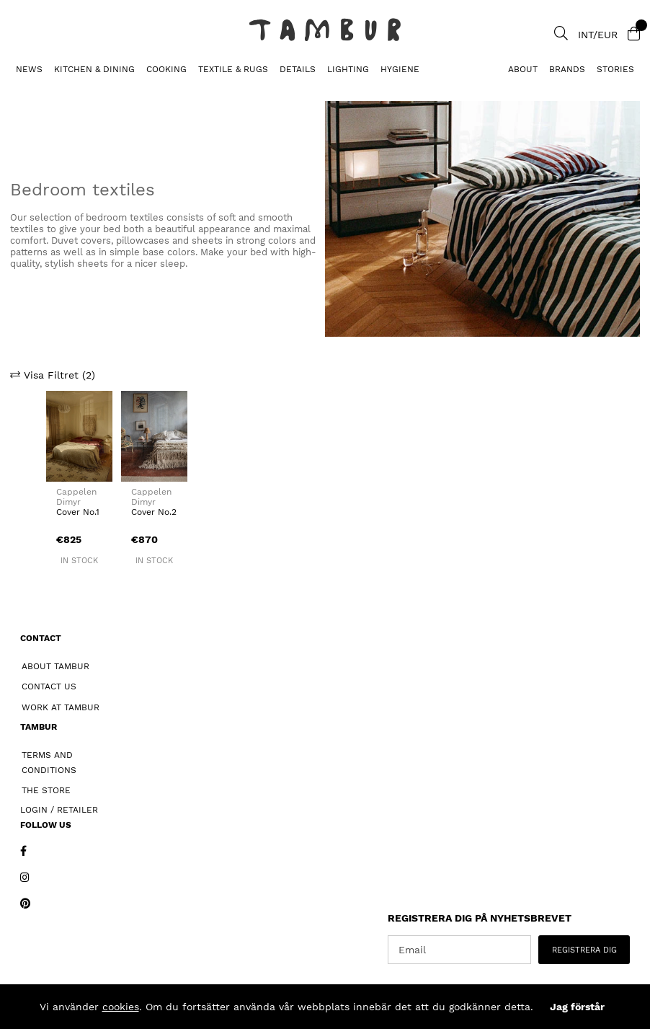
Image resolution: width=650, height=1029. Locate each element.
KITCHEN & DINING (94, 69)
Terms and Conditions (49, 762)
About (523, 69)
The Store (46, 790)
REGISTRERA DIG (584, 950)
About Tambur (55, 666)
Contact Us (49, 686)
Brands (567, 69)
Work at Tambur (60, 707)
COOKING (166, 69)
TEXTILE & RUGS (233, 69)
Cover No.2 (154, 512)
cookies (120, 1006)
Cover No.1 (77, 512)
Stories (615, 69)
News (29, 69)
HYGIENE (399, 69)
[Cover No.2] (154, 436)
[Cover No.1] (79, 436)
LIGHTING (348, 69)
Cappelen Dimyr (76, 497)
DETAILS (298, 69)
